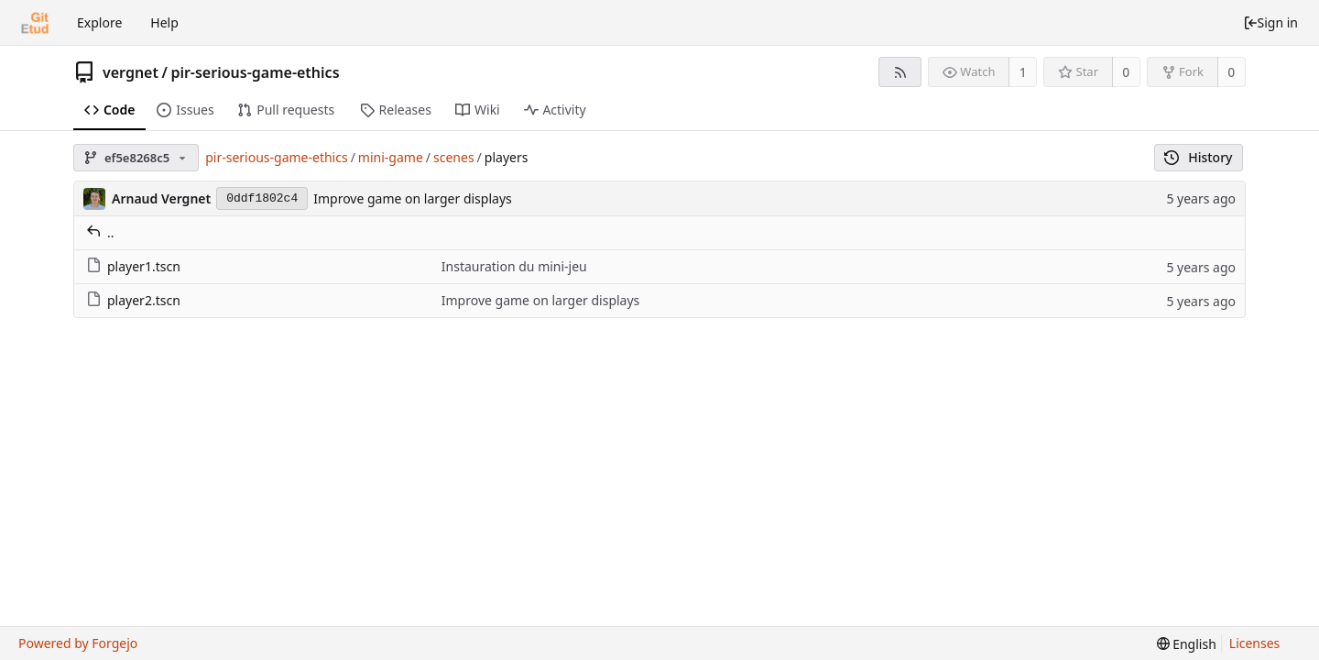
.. (100, 232)
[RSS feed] (899, 72)
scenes (453, 157)
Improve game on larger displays (412, 198)
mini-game (390, 157)
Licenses (1255, 643)
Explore (99, 22)
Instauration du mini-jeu (514, 266)
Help (164, 22)
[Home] (34, 22)
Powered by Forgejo (77, 643)
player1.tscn (133, 266)
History (1198, 157)
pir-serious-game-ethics (254, 72)
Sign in (1270, 22)
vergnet (130, 72)
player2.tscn (133, 300)
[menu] (1186, 644)
